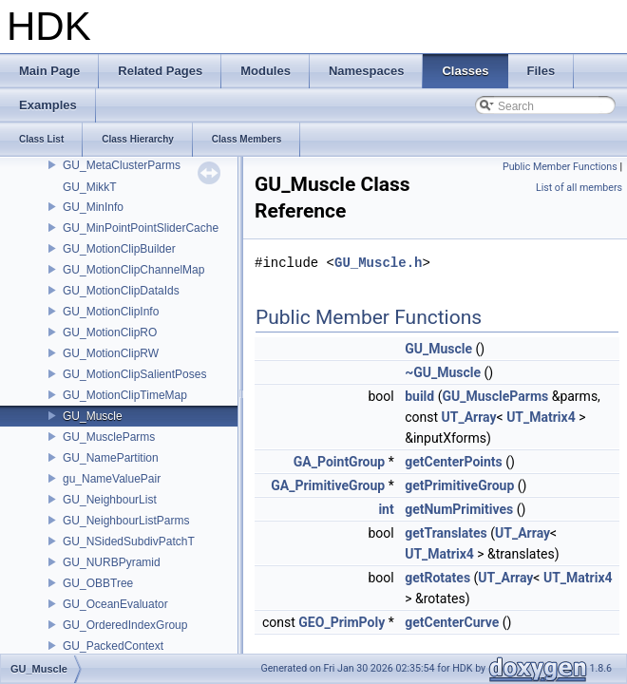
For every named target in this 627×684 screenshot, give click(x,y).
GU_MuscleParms (109, 437)
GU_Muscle (93, 416)
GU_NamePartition (111, 458)
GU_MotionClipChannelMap (133, 269)
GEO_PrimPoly (341, 622)
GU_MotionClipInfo (111, 311)
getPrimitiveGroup (459, 485)
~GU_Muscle (443, 372)
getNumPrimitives (459, 509)
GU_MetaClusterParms (121, 165)
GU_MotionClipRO (110, 332)
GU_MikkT (90, 187)
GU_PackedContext (113, 646)
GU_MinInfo (93, 207)
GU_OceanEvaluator (115, 604)
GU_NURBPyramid (112, 562)
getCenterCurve (452, 622)
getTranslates (446, 533)
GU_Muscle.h (378, 263)
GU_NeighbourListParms (126, 520)
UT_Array (469, 417)
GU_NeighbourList (110, 499)
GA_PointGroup (339, 461)
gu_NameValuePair (112, 478)
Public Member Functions (560, 167)
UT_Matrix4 (541, 417)
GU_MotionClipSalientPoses (134, 374)
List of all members (579, 187)
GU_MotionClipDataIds (121, 290)
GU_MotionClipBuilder (119, 249)
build (419, 396)
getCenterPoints (454, 461)
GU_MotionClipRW (111, 353)
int (385, 509)
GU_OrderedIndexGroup (125, 625)
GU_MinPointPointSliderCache (140, 228)
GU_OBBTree (98, 583)
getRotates (437, 577)
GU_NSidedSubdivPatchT (129, 541)
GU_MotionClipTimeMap (125, 395)
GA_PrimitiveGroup (328, 485)
